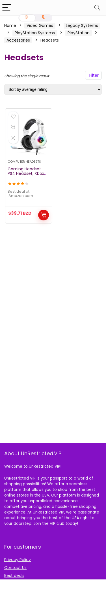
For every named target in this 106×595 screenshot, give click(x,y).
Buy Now (43, 215)
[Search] (97, 7)
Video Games (40, 25)
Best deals (14, 575)
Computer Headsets (24, 161)
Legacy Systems (82, 25)
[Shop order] (53, 89)
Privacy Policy (17, 559)
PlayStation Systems (35, 33)
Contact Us (15, 567)
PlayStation (79, 33)
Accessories (18, 40)
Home (10, 25)
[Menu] (7, 7)
